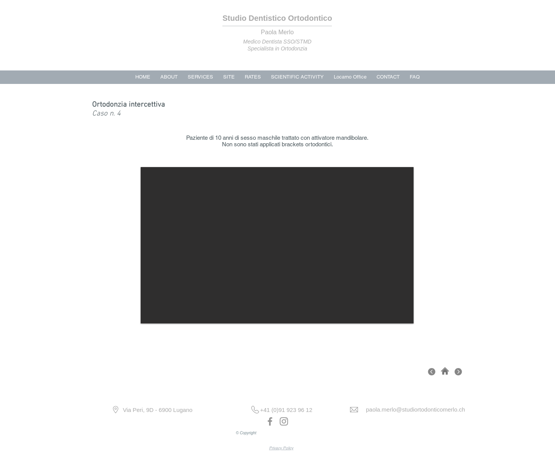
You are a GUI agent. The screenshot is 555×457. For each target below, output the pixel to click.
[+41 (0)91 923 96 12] (286, 410)
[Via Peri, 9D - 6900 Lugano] (157, 410)
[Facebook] (270, 421)
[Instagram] (283, 421)
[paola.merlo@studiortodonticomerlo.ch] (415, 409)
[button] (277, 245)
